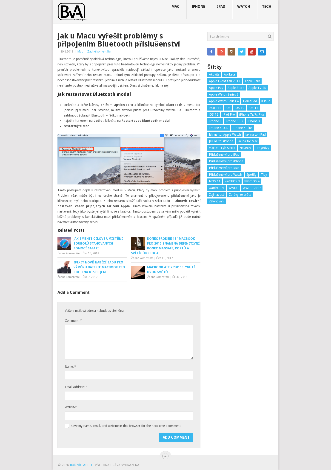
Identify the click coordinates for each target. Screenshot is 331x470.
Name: (70, 366)
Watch (243, 6)
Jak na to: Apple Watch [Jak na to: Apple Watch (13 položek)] (225, 134)
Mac (175, 6)
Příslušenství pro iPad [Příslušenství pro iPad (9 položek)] (224, 154)
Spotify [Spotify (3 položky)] (251, 174)
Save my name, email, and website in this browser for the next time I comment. (126, 426)
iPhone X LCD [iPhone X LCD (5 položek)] (218, 128)
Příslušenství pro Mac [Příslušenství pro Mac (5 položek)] (224, 168)
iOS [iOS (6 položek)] (228, 108)
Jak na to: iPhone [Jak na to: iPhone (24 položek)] (221, 141)
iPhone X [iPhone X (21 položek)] (254, 121)
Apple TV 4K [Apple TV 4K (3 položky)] (257, 88)
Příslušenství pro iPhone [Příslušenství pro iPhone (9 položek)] (226, 161)
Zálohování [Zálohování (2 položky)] (216, 201)
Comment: (73, 320)
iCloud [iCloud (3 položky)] (265, 101)
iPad (221, 6)
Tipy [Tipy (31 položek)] (264, 174)
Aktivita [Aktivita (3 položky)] (214, 74)
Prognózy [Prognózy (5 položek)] (262, 148)
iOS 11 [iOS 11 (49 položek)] (253, 108)
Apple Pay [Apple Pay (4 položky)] (216, 88)
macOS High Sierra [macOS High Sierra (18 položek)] (222, 148)
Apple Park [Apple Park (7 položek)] (252, 81)
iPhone (198, 6)
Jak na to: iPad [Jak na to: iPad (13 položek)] (255, 134)
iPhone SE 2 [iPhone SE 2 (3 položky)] (234, 121)
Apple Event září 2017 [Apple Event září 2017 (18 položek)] (224, 81)
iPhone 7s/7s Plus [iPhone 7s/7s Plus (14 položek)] (252, 114)
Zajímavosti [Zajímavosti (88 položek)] (217, 194)
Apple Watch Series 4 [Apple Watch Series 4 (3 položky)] (224, 101)
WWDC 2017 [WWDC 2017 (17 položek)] (252, 188)
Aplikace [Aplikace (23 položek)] (229, 74)
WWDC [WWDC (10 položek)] (233, 188)
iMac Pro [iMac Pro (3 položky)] (215, 108)
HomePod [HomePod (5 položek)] (250, 101)
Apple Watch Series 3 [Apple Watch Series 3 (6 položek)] (224, 94)
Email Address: (76, 387)
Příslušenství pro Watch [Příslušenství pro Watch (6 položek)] (225, 174)
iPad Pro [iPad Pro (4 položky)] (229, 114)
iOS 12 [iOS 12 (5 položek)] (213, 114)
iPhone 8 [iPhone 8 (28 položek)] (215, 121)
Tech (266, 6)
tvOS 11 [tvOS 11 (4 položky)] (214, 181)
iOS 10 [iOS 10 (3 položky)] (239, 108)
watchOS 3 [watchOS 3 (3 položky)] (232, 181)
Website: (71, 407)
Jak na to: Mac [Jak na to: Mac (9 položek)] (247, 141)
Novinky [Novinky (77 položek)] (245, 148)
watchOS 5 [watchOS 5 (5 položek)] (216, 188)
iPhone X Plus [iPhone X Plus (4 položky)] (242, 128)
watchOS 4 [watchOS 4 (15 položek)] (252, 181)
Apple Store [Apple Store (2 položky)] (236, 88)
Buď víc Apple (81, 465)
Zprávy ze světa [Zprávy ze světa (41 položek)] (240, 194)
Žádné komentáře (99, 51)
